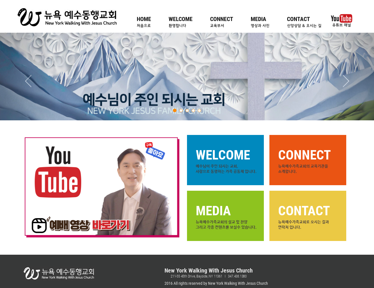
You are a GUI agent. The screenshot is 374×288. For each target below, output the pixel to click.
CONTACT (304, 22)
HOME (144, 22)
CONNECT (221, 22)
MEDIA (260, 22)
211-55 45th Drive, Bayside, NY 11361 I (199, 276)
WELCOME (181, 22)
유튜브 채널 (341, 20)
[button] (28, 76)
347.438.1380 (237, 276)
